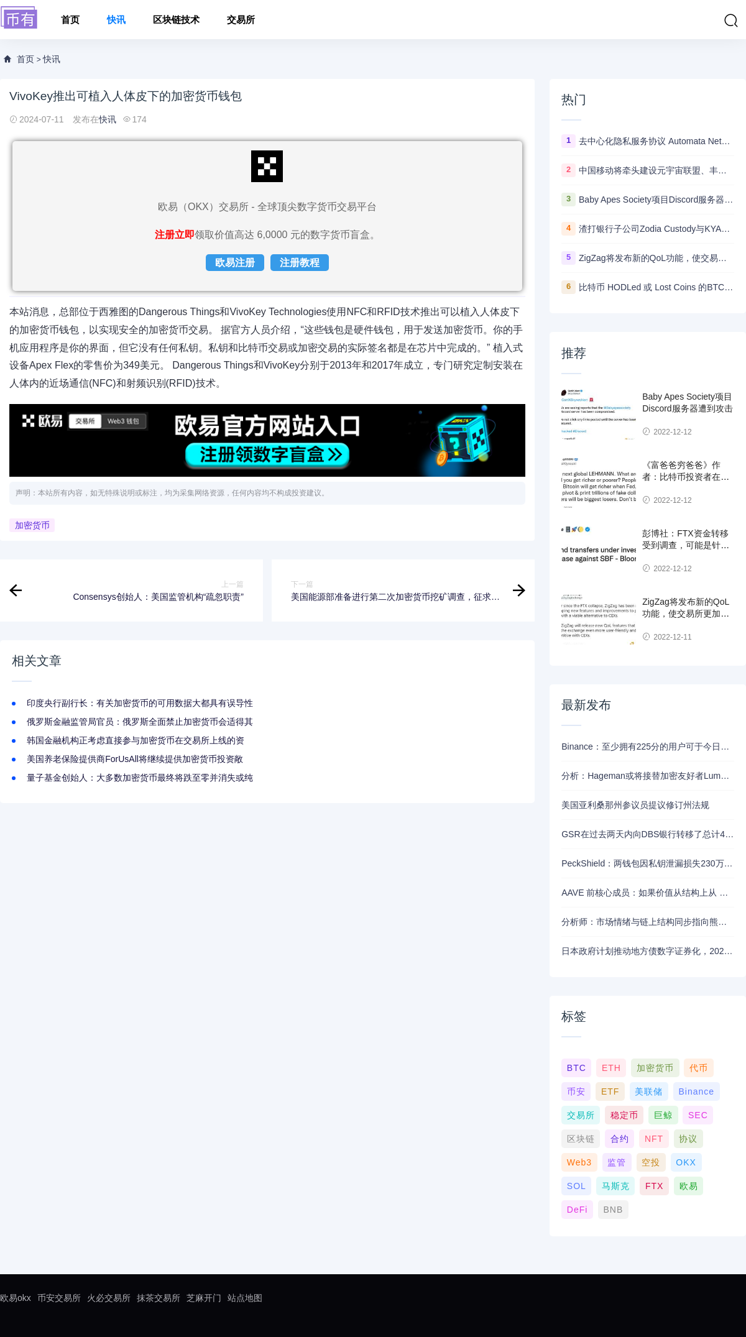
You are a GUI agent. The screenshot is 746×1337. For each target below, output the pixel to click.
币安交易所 (59, 1298)
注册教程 (300, 262)
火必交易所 (109, 1298)
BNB (613, 1210)
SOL (576, 1186)
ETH (611, 1068)
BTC (576, 1068)
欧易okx (15, 1298)
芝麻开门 (203, 1298)
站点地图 (245, 1298)
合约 (619, 1139)
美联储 (649, 1091)
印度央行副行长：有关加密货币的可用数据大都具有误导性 (140, 703)
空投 (651, 1162)
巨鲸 (663, 1115)
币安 (576, 1091)
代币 (698, 1068)
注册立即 (175, 234)
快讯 (116, 19)
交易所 (241, 19)
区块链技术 (176, 19)
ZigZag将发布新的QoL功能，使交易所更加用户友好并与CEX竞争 (656, 258)
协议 (688, 1139)
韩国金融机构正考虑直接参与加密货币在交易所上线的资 (135, 740)
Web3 (579, 1162)
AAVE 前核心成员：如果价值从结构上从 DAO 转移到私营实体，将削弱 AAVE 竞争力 (647, 893)
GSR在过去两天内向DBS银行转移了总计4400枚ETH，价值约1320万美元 (647, 834)
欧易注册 (235, 262)
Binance (696, 1091)
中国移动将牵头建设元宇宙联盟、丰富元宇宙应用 (656, 170)
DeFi (577, 1210)
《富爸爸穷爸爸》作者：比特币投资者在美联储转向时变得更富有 (685, 477)
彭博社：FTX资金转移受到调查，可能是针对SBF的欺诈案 (685, 545)
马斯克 (616, 1186)
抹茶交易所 (158, 1298)
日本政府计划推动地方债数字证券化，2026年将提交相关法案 (647, 951)
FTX (654, 1186)
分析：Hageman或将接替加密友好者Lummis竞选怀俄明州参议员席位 (647, 776)
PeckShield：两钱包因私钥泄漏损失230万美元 (647, 863)
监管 (616, 1162)
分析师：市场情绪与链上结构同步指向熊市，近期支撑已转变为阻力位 (647, 922)
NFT (654, 1139)
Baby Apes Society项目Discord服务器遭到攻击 (656, 199)
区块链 (581, 1139)
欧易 (688, 1186)
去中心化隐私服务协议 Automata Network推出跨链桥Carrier (656, 141)
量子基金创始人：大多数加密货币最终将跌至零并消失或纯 (140, 778)
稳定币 (624, 1115)
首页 (70, 19)
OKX (686, 1162)
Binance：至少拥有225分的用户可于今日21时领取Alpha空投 (647, 746)
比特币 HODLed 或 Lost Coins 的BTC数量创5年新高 (656, 287)
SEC (698, 1115)
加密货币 (32, 525)
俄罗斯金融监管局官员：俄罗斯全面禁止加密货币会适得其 (140, 722)
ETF (610, 1091)
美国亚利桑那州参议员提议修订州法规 (635, 805)
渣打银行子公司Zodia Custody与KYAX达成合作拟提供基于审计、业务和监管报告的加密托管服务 (656, 229)
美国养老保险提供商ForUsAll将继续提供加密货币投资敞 (135, 759)
